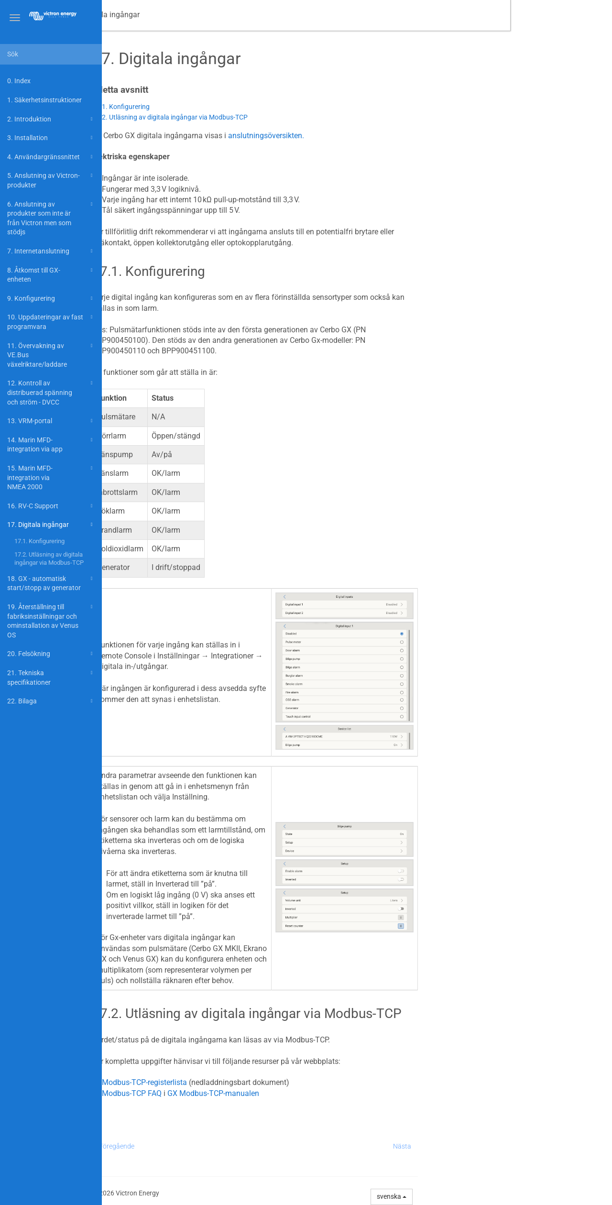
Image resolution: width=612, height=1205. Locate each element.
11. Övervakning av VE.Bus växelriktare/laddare (51, 354)
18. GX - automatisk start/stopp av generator (51, 582)
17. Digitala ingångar (51, 524)
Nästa (504, 1146)
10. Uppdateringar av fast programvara (51, 321)
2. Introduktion (51, 119)
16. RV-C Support (51, 506)
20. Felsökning (51, 653)
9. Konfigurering (51, 298)
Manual (143, 14)
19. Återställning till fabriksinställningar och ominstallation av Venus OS (51, 620)
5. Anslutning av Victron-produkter (51, 179)
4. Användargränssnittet (51, 157)
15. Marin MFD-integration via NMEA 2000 (51, 477)
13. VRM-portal (51, 421)
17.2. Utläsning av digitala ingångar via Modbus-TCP (49, 559)
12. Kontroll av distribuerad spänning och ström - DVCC (51, 391)
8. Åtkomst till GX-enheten (51, 274)
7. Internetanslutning (51, 251)
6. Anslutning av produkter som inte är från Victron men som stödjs (51, 217)
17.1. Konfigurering (39, 541)
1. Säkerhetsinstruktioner (44, 100)
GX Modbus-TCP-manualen (315, 1093)
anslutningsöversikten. (368, 135)
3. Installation (51, 137)
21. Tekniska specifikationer (51, 677)
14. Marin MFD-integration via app (51, 444)
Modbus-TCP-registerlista (246, 1082)
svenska (494, 1196)
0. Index (19, 81)
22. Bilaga (51, 701)
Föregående (218, 1146)
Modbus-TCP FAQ (233, 1093)
